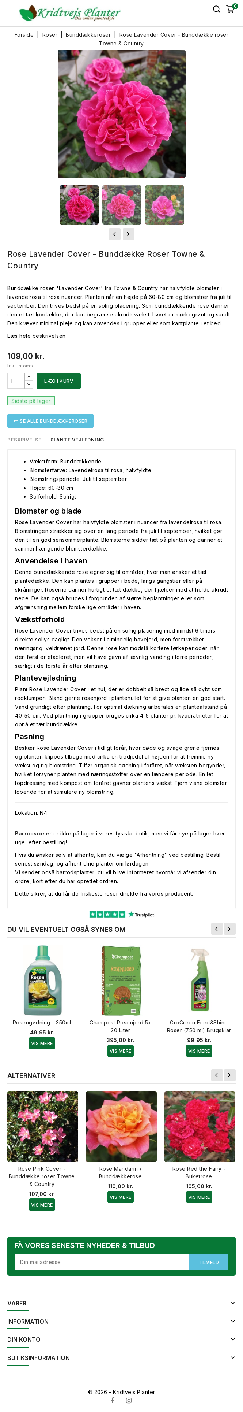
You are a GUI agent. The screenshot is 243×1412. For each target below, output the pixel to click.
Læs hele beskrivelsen (36, 336)
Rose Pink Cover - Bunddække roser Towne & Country (42, 1176)
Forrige (217, 929)
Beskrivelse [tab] (24, 439)
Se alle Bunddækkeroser (50, 421)
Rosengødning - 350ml (42, 1022)
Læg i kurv (58, 381)
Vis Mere (42, 1043)
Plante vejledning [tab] (78, 439)
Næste (230, 929)
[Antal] (16, 381)
